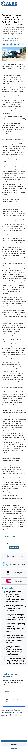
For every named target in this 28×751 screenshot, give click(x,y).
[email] (14, 694)
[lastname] (14, 691)
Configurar (14, 748)
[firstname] (14, 687)
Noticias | (4, 38)
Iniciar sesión (14, 547)
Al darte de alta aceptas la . (13, 700)
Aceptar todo (14, 741)
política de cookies (17, 715)
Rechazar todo (14, 744)
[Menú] (26, 4)
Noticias (5, 12)
